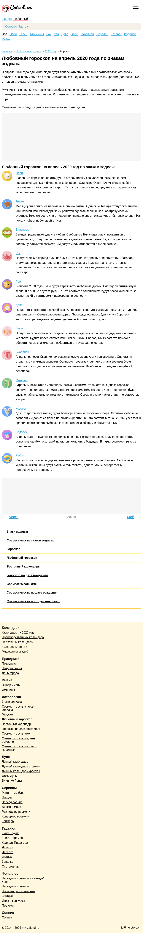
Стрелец (102, 34)
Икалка (7, 857)
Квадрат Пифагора (15, 842)
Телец (23, 34)
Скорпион (87, 34)
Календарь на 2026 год (18, 632)
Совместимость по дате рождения (32, 592)
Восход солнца (12, 802)
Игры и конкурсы (13, 900)
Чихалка (7, 847)
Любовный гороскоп (22, 557)
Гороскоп (13, 549)
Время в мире (11, 806)
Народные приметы (15, 886)
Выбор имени (11, 685)
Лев (56, 34)
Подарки (8, 905)
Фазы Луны (9, 776)
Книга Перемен (12, 837)
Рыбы (6, 39)
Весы (74, 34)
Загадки (7, 895)
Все (4, 34)
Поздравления (12, 668)
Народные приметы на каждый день (23, 880)
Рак (48, 34)
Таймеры (8, 821)
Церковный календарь (17, 642)
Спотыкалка (10, 866)
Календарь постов (14, 646)
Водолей (130, 34)
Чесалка (7, 852)
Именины (8, 689)
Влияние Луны (12, 780)
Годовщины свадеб (15, 651)
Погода (7, 797)
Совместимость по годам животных (33, 601)
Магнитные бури (13, 792)
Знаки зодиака (17, 531)
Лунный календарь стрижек (21, 766)
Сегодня (11, 26)
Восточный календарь (23, 566)
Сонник (7, 917)
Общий (7, 19)
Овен (13, 34)
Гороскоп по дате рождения (27, 575)
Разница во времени (16, 811)
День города (10, 673)
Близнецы (37, 34)
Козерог (116, 34)
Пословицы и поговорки (18, 891)
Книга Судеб (10, 833)
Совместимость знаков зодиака (30, 540)
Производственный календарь (23, 637)
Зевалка (7, 861)
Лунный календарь (15, 761)
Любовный (20, 18)
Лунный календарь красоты (21, 771)
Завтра (23, 26)
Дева (64, 34)
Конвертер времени (15, 816)
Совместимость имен (22, 584)
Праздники (9, 663)
